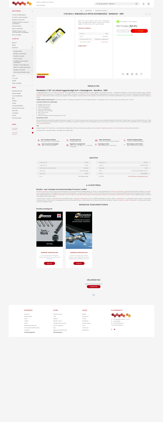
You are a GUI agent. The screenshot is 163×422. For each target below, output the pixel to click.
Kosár (83, 325)
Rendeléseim (85, 321)
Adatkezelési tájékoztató (30, 325)
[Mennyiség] (123, 31)
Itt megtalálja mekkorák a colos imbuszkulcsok (112, 128)
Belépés (84, 314)
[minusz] (118, 31)
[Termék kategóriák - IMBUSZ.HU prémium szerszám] (81, 10)
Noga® (14, 80)
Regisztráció (85, 316)
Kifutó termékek (16, 35)
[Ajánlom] (136, 74)
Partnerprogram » (58, 332)
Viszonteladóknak (17, 96)
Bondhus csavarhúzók (20, 53)
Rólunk (26, 318)
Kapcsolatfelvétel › (41, 5)
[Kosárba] (139, 31)
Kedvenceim (85, 327)
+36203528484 (116, 321)
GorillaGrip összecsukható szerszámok (21, 61)
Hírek (14, 124)
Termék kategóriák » (29, 332)
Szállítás (14, 101)
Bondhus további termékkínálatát (128, 200)
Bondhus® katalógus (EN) (49, 252)
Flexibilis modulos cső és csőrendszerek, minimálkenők (20, 31)
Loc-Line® (15, 78)
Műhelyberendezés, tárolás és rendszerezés (20, 22)
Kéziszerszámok (16, 26)
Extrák (14, 115)
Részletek (49, 263)
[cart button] (148, 3)
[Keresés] (136, 3)
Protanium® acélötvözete (117, 191)
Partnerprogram (16, 118)
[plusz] (128, 31)
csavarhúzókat (120, 198)
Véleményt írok (93, 286)
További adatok (82, 46)
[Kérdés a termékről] (141, 74)
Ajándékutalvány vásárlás (59, 323)
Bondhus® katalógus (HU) (78, 252)
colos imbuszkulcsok (41, 123)
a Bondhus (128, 194)
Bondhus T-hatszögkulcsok (21, 65)
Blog (13, 98)
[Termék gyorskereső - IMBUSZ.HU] (117, 3)
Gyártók (15, 39)
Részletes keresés (17, 91)
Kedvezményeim (86, 323)
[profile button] (143, 3)
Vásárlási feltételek (17, 105)
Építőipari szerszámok (18, 20)
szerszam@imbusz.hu (118, 323)
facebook (111, 329)
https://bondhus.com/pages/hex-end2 (138, 176)
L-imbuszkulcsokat (56, 198)
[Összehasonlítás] (127, 74)
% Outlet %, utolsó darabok (19, 17)
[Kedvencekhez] (122, 74)
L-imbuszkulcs (60, 92)
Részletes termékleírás (84, 28)
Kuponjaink (15, 128)
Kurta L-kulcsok (18, 58)
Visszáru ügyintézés (58, 325)
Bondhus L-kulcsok (19, 56)
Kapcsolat (15, 110)
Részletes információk (18, 108)
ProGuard (88, 94)
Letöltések (15, 113)
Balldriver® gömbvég (58, 194)
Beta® (13, 45)
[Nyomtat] (132, 74)
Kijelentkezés (85, 330)
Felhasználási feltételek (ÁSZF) (32, 327)
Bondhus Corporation (42, 191)
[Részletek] (32, 128)
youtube (114, 329)
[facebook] (93, 295)
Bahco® (14, 42)
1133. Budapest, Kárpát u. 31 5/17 (121, 319)
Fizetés (14, 103)
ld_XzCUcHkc (104, 42)
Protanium (39, 95)
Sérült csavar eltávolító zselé (22, 72)
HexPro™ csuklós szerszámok (22, 67)
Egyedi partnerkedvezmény (60, 330)
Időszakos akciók (57, 321)
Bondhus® (15, 47)
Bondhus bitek (18, 51)
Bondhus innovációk (19, 70)
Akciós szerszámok (17, 28)
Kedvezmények (16, 93)
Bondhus (129, 95)
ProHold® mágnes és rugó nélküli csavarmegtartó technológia (81, 194)
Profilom (84, 318)
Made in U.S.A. (40, 76)
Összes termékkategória (19, 15)
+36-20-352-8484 (49, 2)
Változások (15, 132)
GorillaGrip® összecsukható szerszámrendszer (113, 194)
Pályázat (55, 318)
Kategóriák (16, 11)
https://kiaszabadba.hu (117, 325)
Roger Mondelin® (16, 83)
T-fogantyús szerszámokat (80, 198)
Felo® (13, 76)
